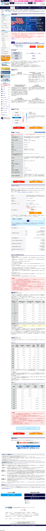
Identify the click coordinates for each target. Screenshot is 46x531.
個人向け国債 (12, 9)
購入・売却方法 (4, 47)
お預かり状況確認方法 (5, 51)
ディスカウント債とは (5, 36)
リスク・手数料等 (9, 518)
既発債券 (9, 11)
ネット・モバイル (16, 3)
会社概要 (27, 501)
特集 (2, 21)
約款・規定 (23, 518)
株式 (7, 7)
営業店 (25, 3)
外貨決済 (3, 49)
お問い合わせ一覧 (34, 498)
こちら (37, 62)
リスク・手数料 (42, 7)
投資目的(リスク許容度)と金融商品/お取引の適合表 (25, 516)
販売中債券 (7, 9)
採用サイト (11, 512)
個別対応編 (3, 43)
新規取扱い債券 (4, 16)
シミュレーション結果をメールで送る (28, 428)
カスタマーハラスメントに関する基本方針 (33, 513)
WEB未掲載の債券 (32, 9)
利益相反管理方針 (12, 513)
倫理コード (7, 513)
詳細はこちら (13, 38)
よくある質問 (42, 4)
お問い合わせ (42, 3)
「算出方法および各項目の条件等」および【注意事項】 (24, 192)
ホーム (3, 7)
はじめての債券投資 (5, 32)
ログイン (34, 495)
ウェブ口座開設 (11, 495)
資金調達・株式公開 (34, 3)
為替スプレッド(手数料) (19, 9)
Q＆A (22, 42)
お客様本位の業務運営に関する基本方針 (19, 512)
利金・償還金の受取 (5, 53)
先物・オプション (23, 7)
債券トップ (3, 9)
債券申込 (32, 46)
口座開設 (40, 46)
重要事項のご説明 (8, 516)
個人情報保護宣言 (36, 515)
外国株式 (29, 7)
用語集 (3, 34)
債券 (12, 7)
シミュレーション (17, 42)
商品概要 (13, 42)
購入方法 (25, 42)
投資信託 (17, 7)
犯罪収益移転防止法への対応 (28, 515)
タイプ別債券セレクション (5, 23)
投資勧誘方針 (29, 512)
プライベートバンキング (35, 7)
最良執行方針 (34, 512)
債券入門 (3, 30)
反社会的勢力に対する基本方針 (21, 513)
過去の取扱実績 (26, 9)
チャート (33, 42)
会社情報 (7, 512)
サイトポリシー (14, 516)
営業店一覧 (27, 503)
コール (21, 3)
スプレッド (29, 42)
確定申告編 (3, 45)
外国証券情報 (40, 132)
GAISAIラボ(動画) (4, 25)
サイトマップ (42, 5)
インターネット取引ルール (17, 518)
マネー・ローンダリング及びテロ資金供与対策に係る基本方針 (14, 515)
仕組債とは (3, 38)
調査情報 (37, 42)
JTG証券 (2, 11)
